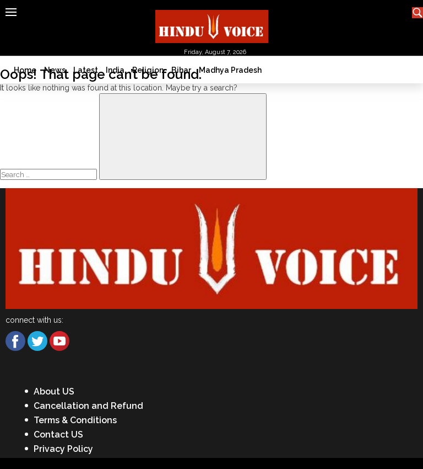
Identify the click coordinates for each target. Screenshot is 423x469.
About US (54, 391)
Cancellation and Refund (88, 406)
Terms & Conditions (75, 420)
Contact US (58, 434)
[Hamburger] (11, 12)
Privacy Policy (63, 449)
